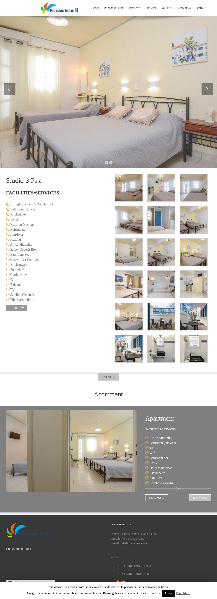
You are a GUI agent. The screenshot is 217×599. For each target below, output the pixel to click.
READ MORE (156, 509)
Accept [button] (168, 593)
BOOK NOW (17, 319)
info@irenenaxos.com (134, 555)
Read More (183, 593)
